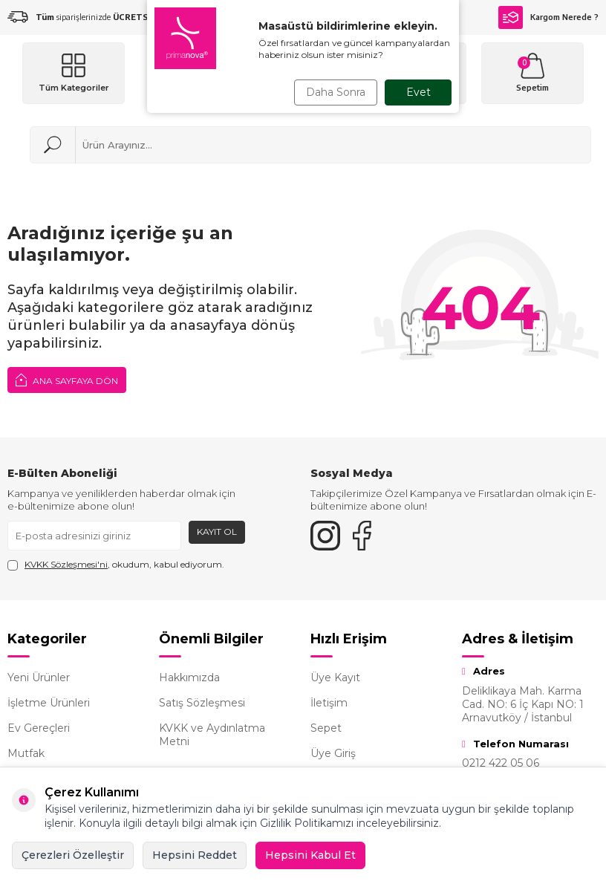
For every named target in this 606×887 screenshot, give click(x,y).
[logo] (245, 73)
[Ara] (53, 144)
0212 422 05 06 (500, 763)
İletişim (329, 702)
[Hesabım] (415, 73)
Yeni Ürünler (38, 677)
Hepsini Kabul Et (310, 855)
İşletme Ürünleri (48, 702)
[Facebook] (362, 535)
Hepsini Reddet (194, 855)
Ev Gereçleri (38, 728)
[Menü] (73, 73)
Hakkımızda (189, 677)
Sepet (326, 728)
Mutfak (26, 753)
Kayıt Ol (217, 531)
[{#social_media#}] (325, 535)
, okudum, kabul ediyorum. (115, 565)
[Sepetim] (532, 73)
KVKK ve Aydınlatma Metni (212, 734)
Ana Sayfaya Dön (67, 379)
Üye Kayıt (335, 677)
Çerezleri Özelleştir (73, 855)
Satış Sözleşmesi (202, 702)
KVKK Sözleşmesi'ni (66, 564)
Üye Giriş (333, 753)
